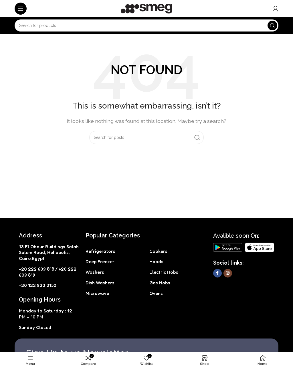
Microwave (97, 293)
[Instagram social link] (227, 273)
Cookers (158, 251)
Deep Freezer (100, 261)
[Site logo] (146, 8)
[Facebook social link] (217, 273)
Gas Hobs (159, 283)
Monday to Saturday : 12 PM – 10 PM (45, 314)
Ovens (156, 293)
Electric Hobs (163, 272)
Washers (95, 272)
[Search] (146, 25)
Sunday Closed (35, 327)
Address (30, 235)
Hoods (156, 261)
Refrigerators (100, 251)
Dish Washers (100, 283)
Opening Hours (40, 299)
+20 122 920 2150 (37, 285)
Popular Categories (113, 235)
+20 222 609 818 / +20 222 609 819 (47, 272)
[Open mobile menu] (20, 8)
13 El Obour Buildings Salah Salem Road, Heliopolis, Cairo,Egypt (49, 252)
